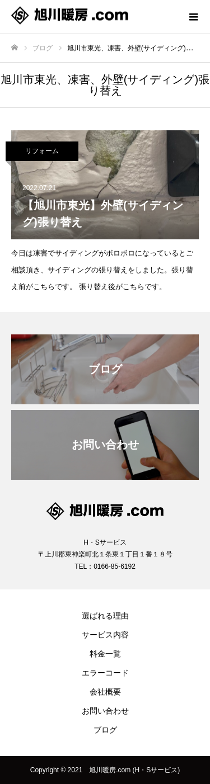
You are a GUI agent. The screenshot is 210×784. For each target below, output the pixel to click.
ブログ (105, 729)
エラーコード (105, 672)
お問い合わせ (105, 710)
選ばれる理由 (105, 615)
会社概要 (105, 691)
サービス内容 (105, 634)
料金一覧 (105, 653)
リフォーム (42, 151)
